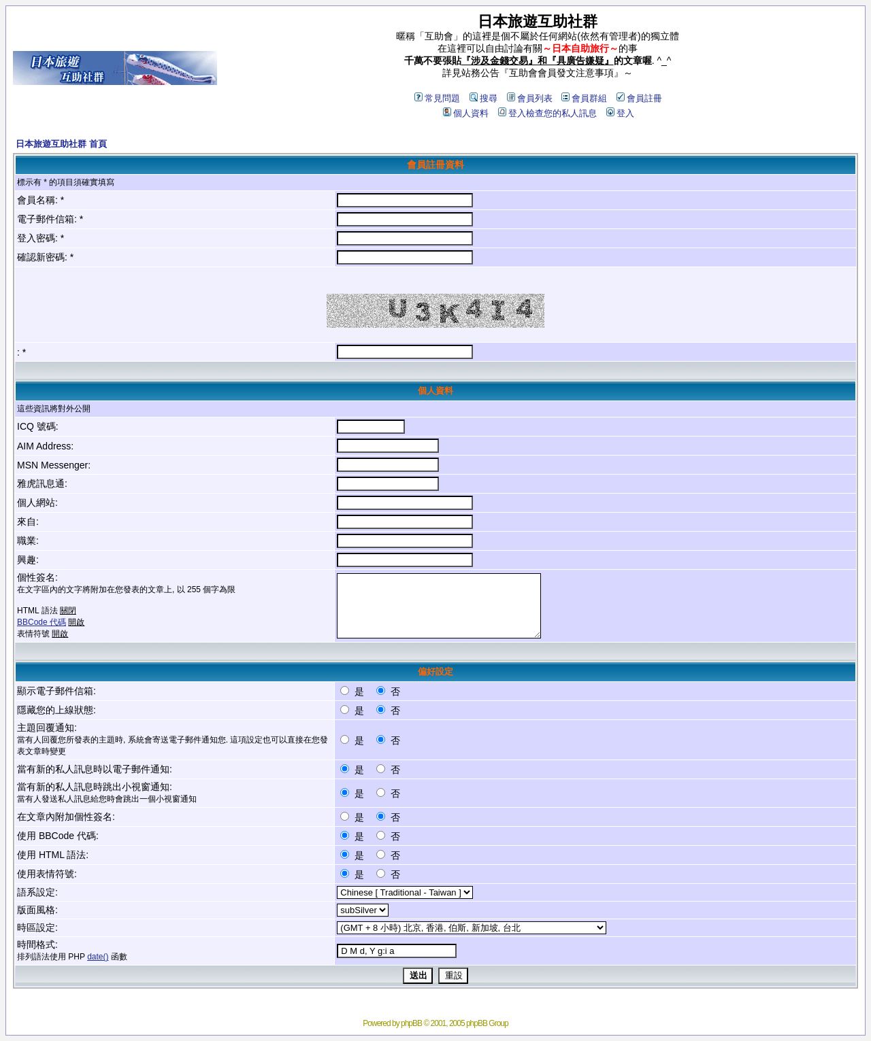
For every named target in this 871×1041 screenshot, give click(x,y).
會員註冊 (639, 98)
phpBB (411, 1023)
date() (97, 956)
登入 (620, 113)
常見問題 (437, 98)
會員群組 (584, 98)
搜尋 (483, 98)
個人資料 (466, 113)
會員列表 (530, 98)
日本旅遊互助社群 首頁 (61, 144)
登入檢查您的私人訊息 (547, 113)
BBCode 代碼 (41, 622)
